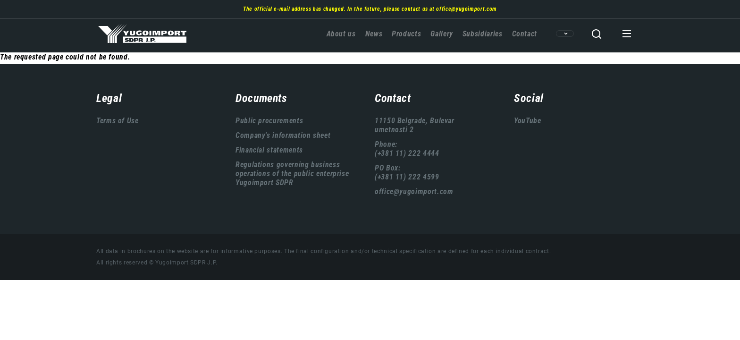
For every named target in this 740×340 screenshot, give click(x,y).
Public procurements (269, 120)
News (374, 33)
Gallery (441, 33)
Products (406, 33)
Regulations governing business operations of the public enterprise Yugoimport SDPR (292, 173)
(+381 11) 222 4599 (407, 176)
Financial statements (269, 149)
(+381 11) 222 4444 (407, 153)
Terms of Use (117, 120)
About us (341, 33)
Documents (261, 98)
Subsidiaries (482, 33)
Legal (109, 98)
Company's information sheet (282, 135)
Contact (524, 33)
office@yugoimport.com (466, 9)
